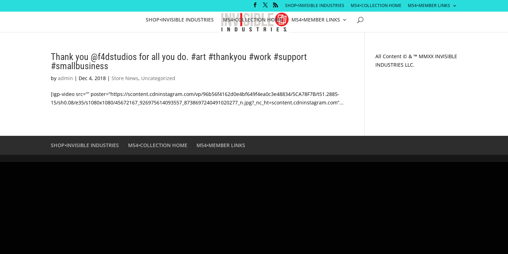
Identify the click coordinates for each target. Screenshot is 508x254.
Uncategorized (158, 78)
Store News (124, 78)
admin (65, 78)
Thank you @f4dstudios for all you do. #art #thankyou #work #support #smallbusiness (179, 61)
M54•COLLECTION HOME (376, 6)
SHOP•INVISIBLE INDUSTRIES (314, 6)
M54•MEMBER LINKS (429, 6)
